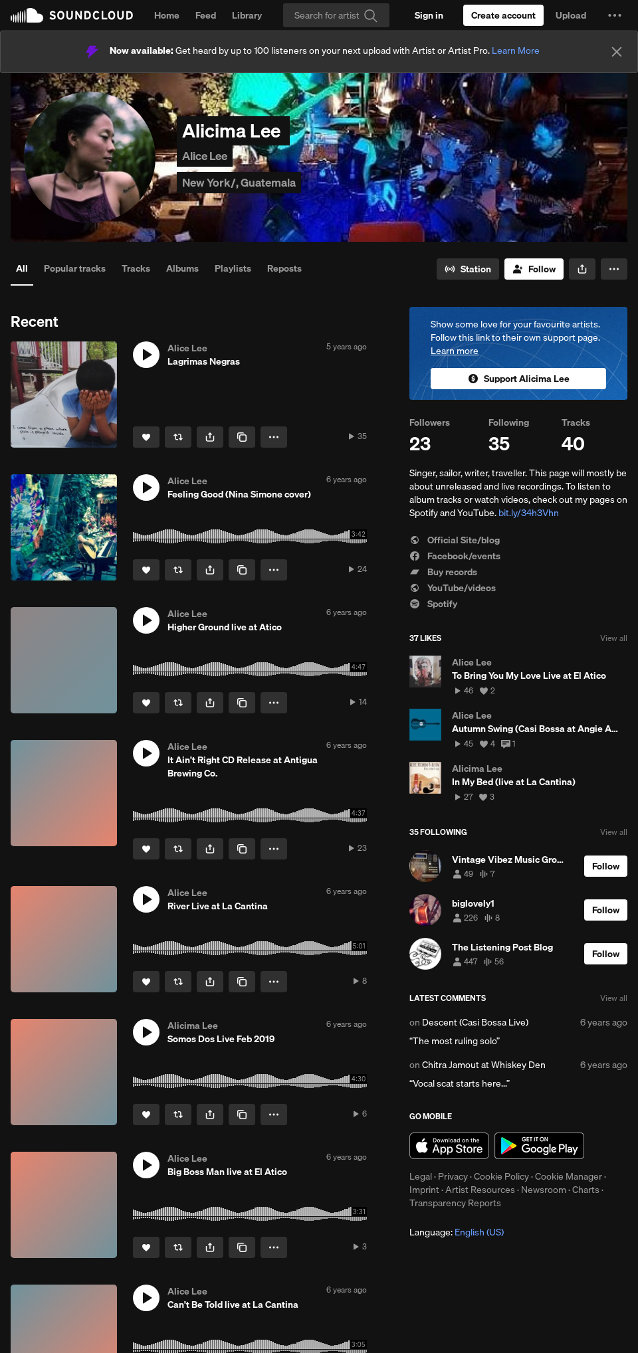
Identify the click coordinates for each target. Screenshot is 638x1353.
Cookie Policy (501, 1176)
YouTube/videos (452, 588)
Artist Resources (480, 1189)
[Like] (146, 437)
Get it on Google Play (539, 1145)
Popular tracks (75, 268)
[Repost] (178, 437)
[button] (614, 15)
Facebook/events (454, 556)
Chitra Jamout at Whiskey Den (484, 1064)
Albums (182, 268)
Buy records (443, 572)
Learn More (516, 50)
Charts (585, 1189)
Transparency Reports (455, 1203)
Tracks (136, 268)
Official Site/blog (454, 540)
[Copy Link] (242, 437)
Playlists (233, 268)
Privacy (453, 1176)
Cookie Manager (568, 1176)
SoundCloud (72, 15)
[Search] (336, 15)
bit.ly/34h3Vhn (528, 512)
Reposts (284, 268)
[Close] (616, 52)
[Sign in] (429, 15)
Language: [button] (456, 1232)
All (22, 268)
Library (247, 15)
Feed (205, 15)
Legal (420, 1176)
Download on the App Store (449, 1145)
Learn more (454, 350)
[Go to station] (468, 269)
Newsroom (543, 1189)
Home (166, 15)
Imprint (424, 1189)
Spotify (433, 603)
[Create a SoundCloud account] (503, 15)
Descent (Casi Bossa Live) (475, 1022)
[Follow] (534, 269)
